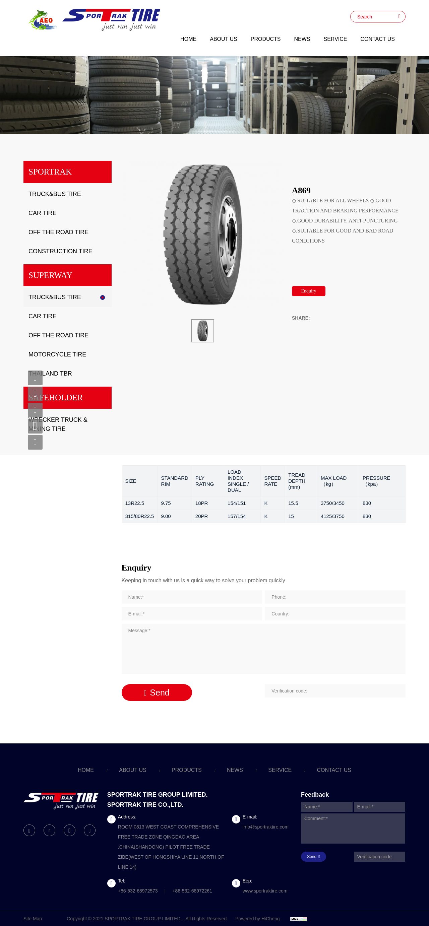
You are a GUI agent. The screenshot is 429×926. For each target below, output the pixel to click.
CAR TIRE (42, 213)
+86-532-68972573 (138, 891)
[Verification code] (335, 691)
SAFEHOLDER (55, 397)
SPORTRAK (50, 171)
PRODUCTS (266, 39)
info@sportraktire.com (266, 827)
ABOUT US (223, 39)
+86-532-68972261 (192, 891)
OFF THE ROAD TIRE (58, 232)
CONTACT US (377, 39)
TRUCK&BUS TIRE (54, 194)
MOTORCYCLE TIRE (57, 354)
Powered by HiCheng (257, 918)
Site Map (32, 918)
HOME (188, 39)
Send (159, 692)
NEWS (302, 39)
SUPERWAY (50, 275)
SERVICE (335, 39)
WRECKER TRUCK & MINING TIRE (57, 424)
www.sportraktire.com (265, 891)
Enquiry (308, 290)
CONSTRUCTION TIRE (60, 251)
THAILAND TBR (50, 373)
